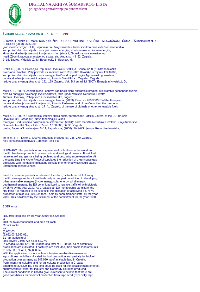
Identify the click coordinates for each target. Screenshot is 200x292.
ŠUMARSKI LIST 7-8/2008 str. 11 (23, 33)
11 (52, 33)
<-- (48, 33)
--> (56, 33)
